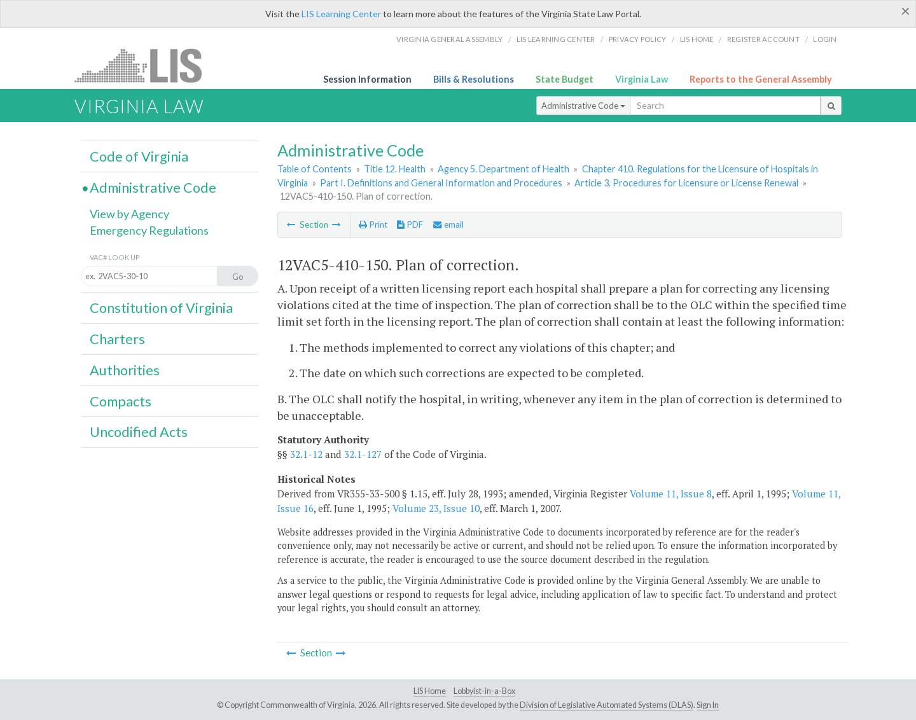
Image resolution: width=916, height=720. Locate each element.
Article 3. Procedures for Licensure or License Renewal (686, 182)
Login (824, 39)
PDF (410, 224)
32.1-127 (363, 454)
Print (373, 224)
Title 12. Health (395, 168)
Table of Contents (314, 168)
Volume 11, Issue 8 (671, 493)
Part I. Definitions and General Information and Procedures (441, 182)
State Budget (564, 79)
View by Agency (129, 214)
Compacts (120, 401)
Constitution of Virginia (161, 308)
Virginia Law (641, 79)
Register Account (763, 39)
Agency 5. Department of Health (503, 168)
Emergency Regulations (149, 230)
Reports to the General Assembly (761, 79)
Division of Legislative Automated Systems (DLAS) (606, 705)
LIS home (697, 39)
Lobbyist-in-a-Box (484, 691)
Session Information (367, 79)
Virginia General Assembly (449, 39)
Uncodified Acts (139, 432)
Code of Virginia (139, 156)
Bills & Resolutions (473, 79)
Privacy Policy (638, 39)
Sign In (708, 705)
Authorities (125, 370)
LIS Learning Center (341, 13)
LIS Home (429, 691)
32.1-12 (306, 454)
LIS (145, 65)
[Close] (905, 11)
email (448, 224)
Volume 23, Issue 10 (436, 508)
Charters (117, 339)
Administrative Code (583, 105)
